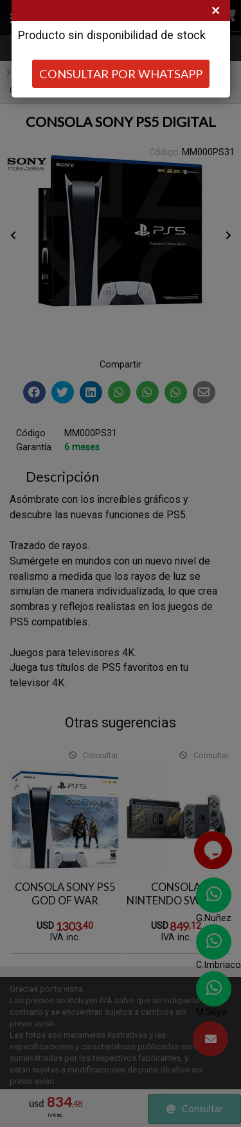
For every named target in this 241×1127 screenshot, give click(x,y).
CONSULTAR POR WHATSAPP (120, 74)
